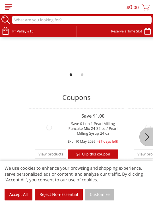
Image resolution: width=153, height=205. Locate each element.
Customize (100, 194)
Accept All (18, 194)
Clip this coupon (68, 154)
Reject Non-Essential (59, 194)
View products (23, 154)
